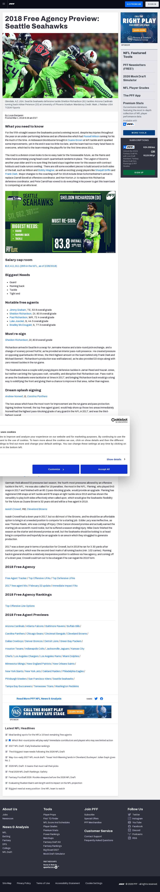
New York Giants (14, 671)
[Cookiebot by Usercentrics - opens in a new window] (134, 420)
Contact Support (93, 836)
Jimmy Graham (18, 310)
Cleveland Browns (37, 509)
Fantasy (7, 840)
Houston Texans (14, 648)
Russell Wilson (91, 136)
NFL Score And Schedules (56, 822)
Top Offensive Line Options (20, 606)
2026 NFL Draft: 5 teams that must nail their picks (31, 766)
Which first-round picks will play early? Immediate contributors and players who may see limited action (59, 740)
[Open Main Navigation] (3, 4)
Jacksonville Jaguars (57, 648)
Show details (135, 459)
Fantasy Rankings (52, 846)
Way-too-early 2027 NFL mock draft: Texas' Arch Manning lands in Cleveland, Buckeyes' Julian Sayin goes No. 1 (60, 759)
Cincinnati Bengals (55, 633)
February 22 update (40, 585)
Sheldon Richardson (20, 313)
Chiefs (8, 656)
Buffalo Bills (73, 626)
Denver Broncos (34, 641)
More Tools (139, 133)
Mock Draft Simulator (54, 854)
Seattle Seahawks (63, 678)
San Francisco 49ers (39, 678)
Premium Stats (50, 830)
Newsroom (8, 818)
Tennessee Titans (43, 686)
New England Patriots (39, 663)
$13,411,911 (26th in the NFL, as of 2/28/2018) (31, 266)
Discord (136, 830)
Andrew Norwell (14, 396)
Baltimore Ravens (55, 626)
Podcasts (137, 834)
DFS (5, 844)
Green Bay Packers (70, 641)
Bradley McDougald (21, 325)
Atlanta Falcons (35, 626)
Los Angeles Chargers (26, 656)
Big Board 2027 (51, 850)
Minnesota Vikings (15, 663)
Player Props (49, 815)
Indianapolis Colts (35, 648)
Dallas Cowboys (14, 641)
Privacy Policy (24, 883)
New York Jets (33, 671)
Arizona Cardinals (14, 626)
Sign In (152, 4)
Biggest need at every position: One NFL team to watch (35, 789)
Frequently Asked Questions (98, 840)
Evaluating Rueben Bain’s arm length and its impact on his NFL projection (43, 783)
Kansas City (77, 648)
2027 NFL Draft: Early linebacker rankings (27, 746)
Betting (6, 836)
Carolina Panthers (37, 396)
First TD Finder (50, 818)
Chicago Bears (34, 633)
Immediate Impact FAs (65, 585)
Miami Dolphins (71, 656)
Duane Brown (75, 140)
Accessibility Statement (67, 883)
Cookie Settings (93, 883)
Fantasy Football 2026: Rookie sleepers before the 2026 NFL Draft (40, 777)
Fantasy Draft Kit (52, 842)
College (6, 848)
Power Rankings (51, 834)
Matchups (48, 838)
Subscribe (89, 815)
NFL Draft (7, 852)
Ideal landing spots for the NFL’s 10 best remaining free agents (38, 735)
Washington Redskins (67, 686)
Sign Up (139, 173)
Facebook (137, 826)
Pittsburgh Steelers (16, 678)
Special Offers (91, 818)
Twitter (136, 815)
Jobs (5, 815)
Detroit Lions (51, 641)
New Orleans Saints (64, 663)
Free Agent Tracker (16, 578)
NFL (4, 832)
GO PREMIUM (134, 4)
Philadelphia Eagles (73, 671)
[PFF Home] (12, 4)
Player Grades (50, 826)
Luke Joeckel (17, 321)
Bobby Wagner (46, 170)
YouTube (137, 822)
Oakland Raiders (51, 671)
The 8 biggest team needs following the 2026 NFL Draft (35, 752)
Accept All (125, 469)
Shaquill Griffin (103, 170)
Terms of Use (43, 883)
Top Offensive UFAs (39, 578)
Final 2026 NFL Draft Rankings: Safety (26, 772)
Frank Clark (11, 174)
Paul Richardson (18, 317)
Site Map (7, 883)
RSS (134, 838)
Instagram (137, 818)
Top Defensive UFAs (63, 578)
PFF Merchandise (93, 822)
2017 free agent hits (16, 585)
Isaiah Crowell (13, 509)
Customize (79, 469)
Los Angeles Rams (50, 656)
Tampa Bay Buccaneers (18, 686)
